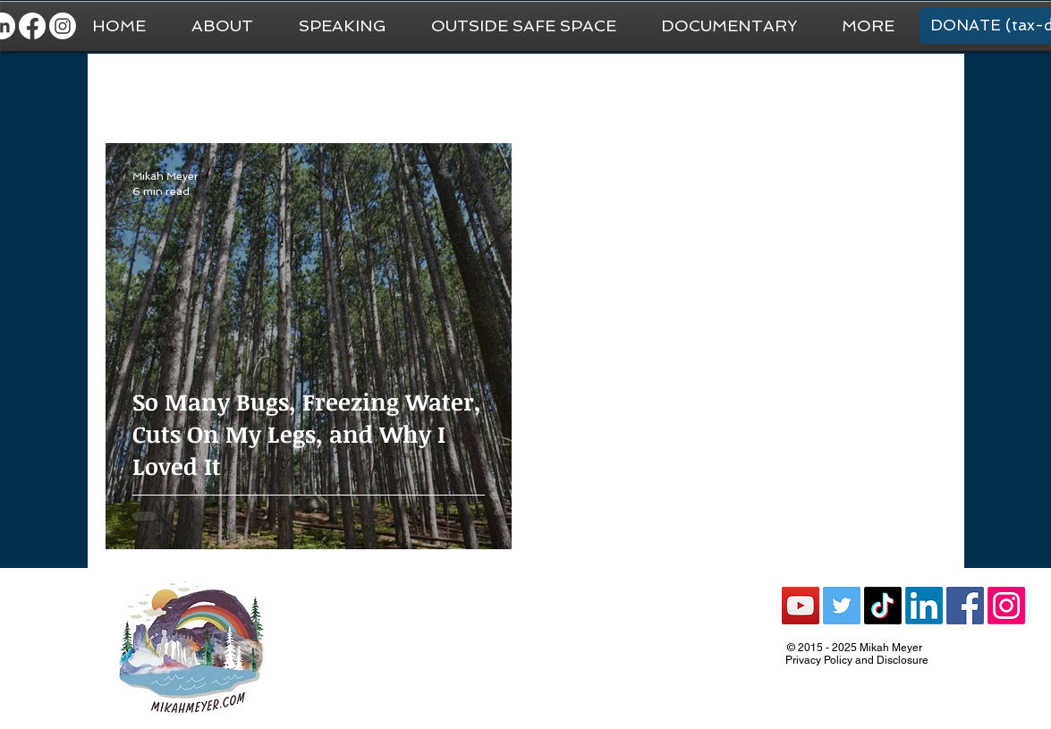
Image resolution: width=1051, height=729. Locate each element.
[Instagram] (62, 26)
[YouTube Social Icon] (800, 605)
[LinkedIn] (924, 605)
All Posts (131, 89)
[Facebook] (32, 26)
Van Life (503, 89)
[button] (868, 26)
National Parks (605, 89)
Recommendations (738, 89)
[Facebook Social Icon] (965, 605)
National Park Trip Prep (378, 89)
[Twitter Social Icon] (841, 605)
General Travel (234, 89)
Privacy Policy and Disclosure (856, 660)
